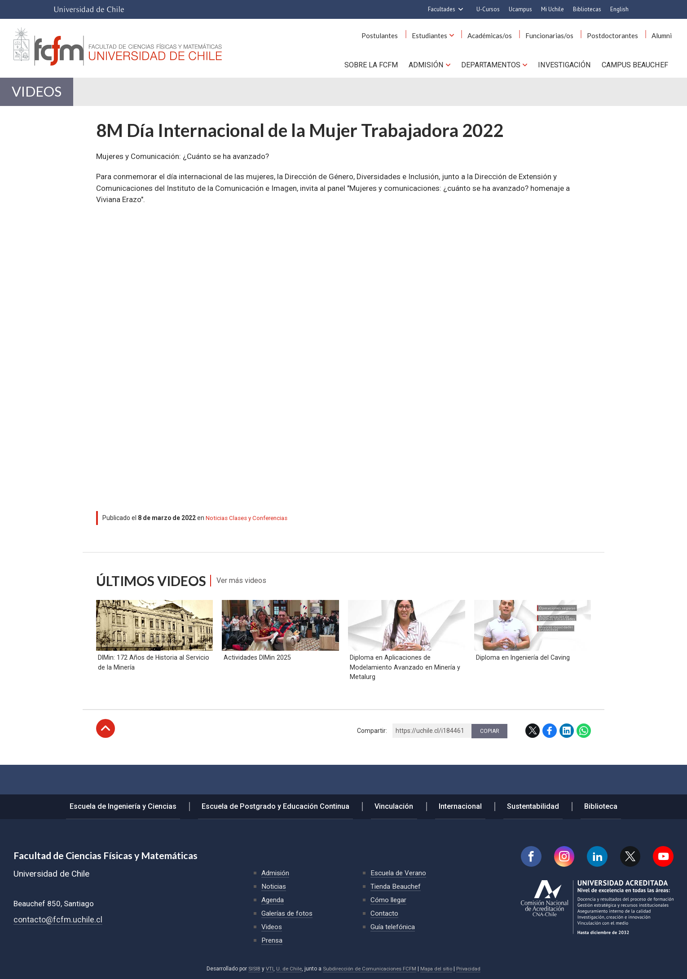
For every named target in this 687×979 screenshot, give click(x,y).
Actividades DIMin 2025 (256, 683)
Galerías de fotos (288, 913)
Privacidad (473, 969)
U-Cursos (488, 9)
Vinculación (398, 804)
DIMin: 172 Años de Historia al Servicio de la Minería (152, 688)
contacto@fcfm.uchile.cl (58, 919)
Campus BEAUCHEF (635, 63)
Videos (43, 95)
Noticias (217, 524)
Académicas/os (502, 35)
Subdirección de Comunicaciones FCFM (368, 969)
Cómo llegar (389, 899)
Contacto (384, 913)
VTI (265, 969)
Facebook (549, 757)
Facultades (441, 9)
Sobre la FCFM (372, 63)
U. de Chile (285, 969)
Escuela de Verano (399, 873)
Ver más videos (246, 587)
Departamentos (490, 63)
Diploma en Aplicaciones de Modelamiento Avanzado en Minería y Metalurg (403, 693)
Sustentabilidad (525, 804)
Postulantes (400, 35)
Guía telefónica (393, 926)
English (619, 9)
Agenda (273, 899)
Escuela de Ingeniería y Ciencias (138, 804)
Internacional (458, 804)
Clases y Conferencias (260, 524)
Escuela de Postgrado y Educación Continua (286, 804)
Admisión (427, 63)
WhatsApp (583, 757)
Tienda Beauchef (396, 886)
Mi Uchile (552, 9)
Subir (105, 754)
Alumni (663, 35)
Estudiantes (445, 35)
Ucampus (520, 9)
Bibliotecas (587, 9)
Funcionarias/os (558, 35)
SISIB (249, 969)
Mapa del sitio (439, 969)
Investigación (564, 63)
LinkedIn (567, 757)
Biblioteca (587, 804)
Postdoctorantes (617, 35)
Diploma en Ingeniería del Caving (521, 683)
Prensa (272, 940)
